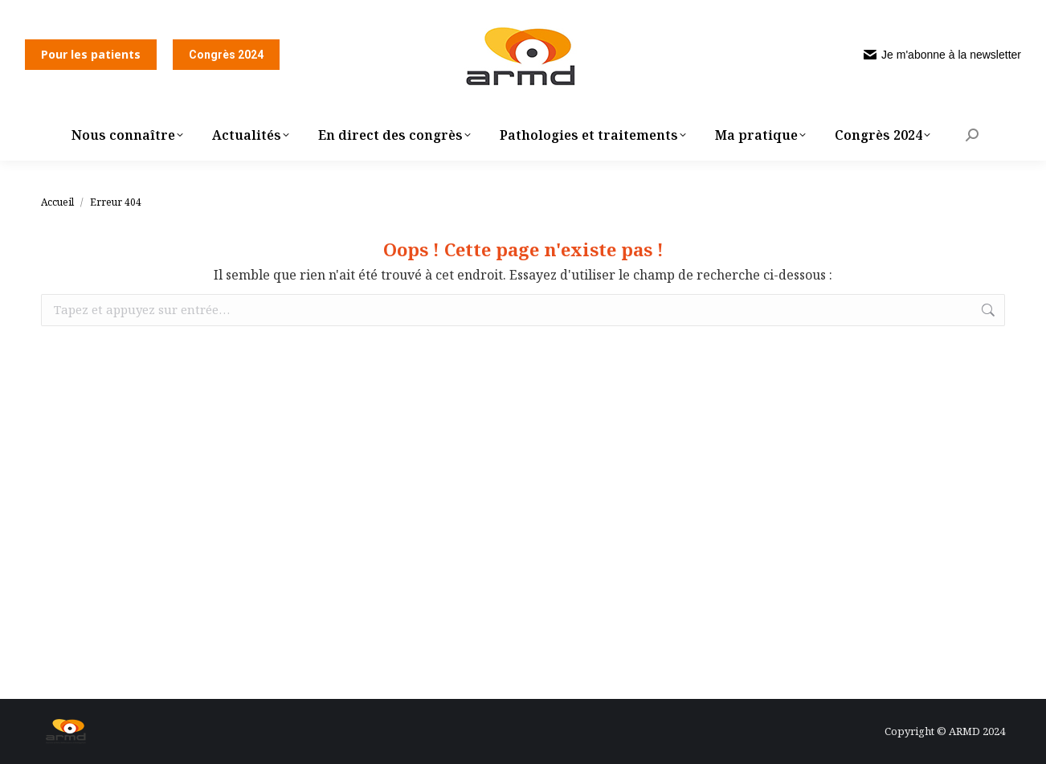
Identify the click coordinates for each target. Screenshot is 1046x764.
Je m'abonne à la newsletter (942, 54)
